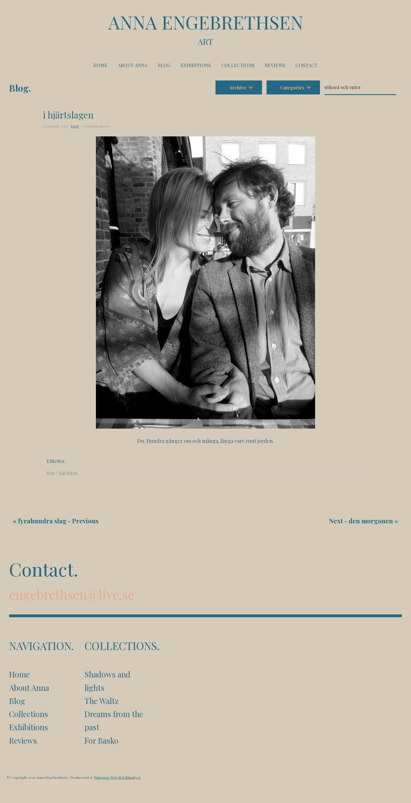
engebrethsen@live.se (71, 594)
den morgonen (370, 520)
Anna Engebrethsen (205, 29)
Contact (306, 65)
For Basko (101, 740)
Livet (75, 126)
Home (100, 65)
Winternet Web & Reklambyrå (117, 777)
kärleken (68, 473)
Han (51, 473)
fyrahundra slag (42, 520)
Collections (238, 65)
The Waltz (101, 701)
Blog (164, 65)
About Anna (133, 65)
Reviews (275, 65)
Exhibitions (196, 65)
